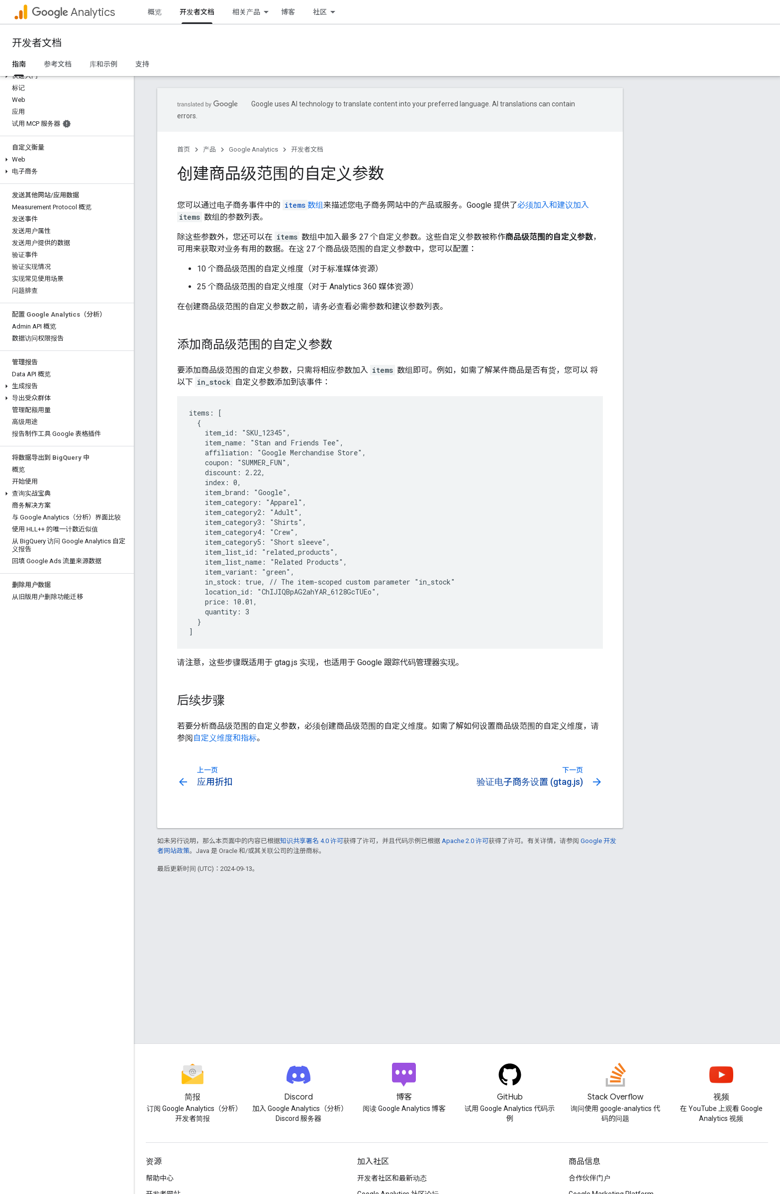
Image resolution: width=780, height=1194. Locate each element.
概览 (155, 11)
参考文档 (58, 64)
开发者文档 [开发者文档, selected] (197, 11)
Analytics (73, 12)
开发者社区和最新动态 (392, 1178)
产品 (209, 149)
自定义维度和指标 (225, 738)
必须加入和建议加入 (553, 205)
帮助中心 (160, 1178)
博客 (288, 11)
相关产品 (246, 11)
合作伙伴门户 (589, 1178)
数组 (303, 205)
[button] (65, 76)
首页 (183, 149)
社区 (320, 11)
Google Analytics (253, 149)
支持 (142, 64)
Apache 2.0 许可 (465, 841)
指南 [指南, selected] (19, 64)
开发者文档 (37, 43)
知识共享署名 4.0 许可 (311, 841)
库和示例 (103, 64)
